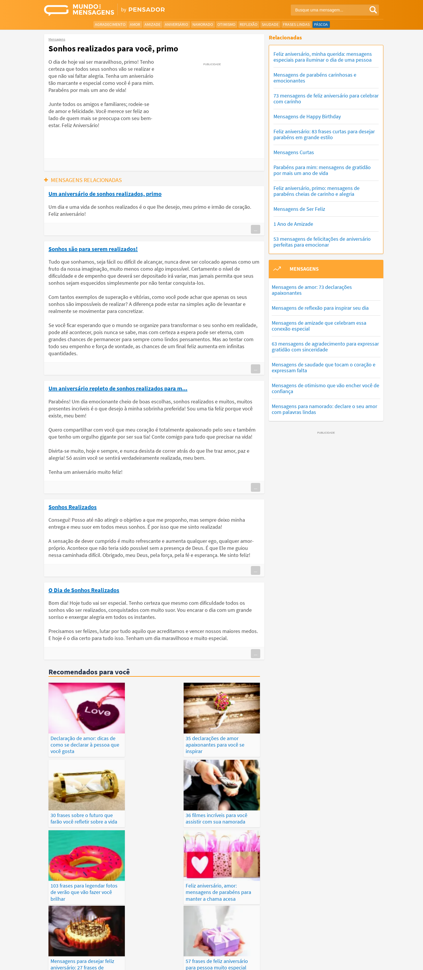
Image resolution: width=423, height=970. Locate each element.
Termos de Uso (277, 961)
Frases (214, 944)
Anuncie (372, 961)
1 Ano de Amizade (293, 223)
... (255, 229)
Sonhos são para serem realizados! (93, 248)
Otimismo (226, 24)
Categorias (334, 944)
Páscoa (321, 24)
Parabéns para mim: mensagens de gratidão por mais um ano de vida (322, 170)
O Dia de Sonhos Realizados (83, 589)
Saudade (270, 24)
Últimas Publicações (246, 944)
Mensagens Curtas (293, 152)
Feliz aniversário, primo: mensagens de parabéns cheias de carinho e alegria (316, 191)
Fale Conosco (336, 961)
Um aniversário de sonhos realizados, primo (105, 193)
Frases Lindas (296, 24)
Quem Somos (307, 961)
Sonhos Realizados (72, 506)
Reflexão (248, 24)
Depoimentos (190, 944)
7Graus (71, 960)
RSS (356, 961)
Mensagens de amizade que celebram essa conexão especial (319, 325)
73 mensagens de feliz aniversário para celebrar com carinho (326, 98)
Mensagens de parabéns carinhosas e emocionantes (314, 77)
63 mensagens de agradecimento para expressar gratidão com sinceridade (325, 346)
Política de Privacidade (239, 961)
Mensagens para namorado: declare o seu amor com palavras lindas (324, 409)
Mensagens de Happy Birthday (307, 116)
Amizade (152, 24)
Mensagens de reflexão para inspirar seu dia (320, 307)
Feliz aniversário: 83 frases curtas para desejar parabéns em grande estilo (324, 134)
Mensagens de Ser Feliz (299, 209)
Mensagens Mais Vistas (95, 944)
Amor (135, 24)
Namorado (202, 24)
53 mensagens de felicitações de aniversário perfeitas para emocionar (322, 241)
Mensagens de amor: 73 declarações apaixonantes (312, 290)
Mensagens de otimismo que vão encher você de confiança (325, 388)
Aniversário (176, 24)
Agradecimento (110, 24)
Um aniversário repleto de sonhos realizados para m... (117, 388)
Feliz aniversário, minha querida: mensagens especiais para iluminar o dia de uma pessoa (322, 56)
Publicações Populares (295, 944)
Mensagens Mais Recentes (147, 944)
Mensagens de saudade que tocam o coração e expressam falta (323, 367)
